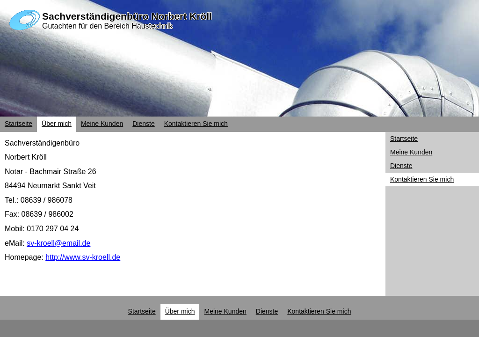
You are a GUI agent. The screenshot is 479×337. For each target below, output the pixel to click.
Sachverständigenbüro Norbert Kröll (127, 16)
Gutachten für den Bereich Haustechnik (107, 26)
